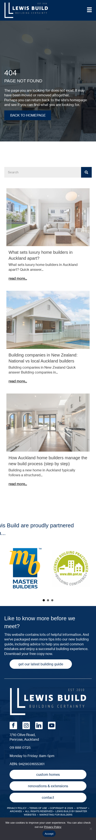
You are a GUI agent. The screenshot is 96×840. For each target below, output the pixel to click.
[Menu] (89, 9)
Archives (16, 811)
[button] (41, 664)
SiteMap (82, 808)
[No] (91, 829)
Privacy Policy (16, 808)
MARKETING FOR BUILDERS (55, 814)
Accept (49, 833)
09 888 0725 (20, 747)
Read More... (19, 278)
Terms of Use (38, 808)
